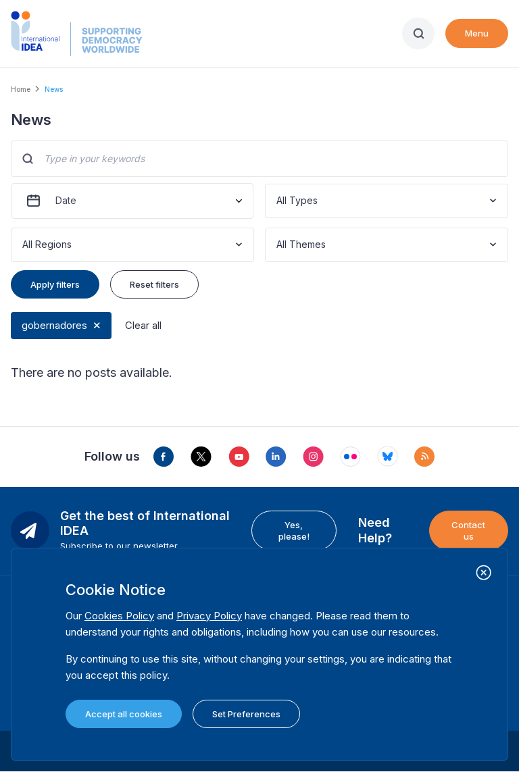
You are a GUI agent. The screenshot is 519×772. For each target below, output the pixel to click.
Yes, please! (294, 530)
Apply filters (55, 284)
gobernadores (54, 325)
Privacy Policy (209, 615)
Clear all (143, 325)
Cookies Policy (119, 615)
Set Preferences (246, 714)
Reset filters (154, 284)
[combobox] (277, 201)
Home (20, 89)
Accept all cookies (123, 714)
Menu (477, 33)
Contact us (468, 530)
